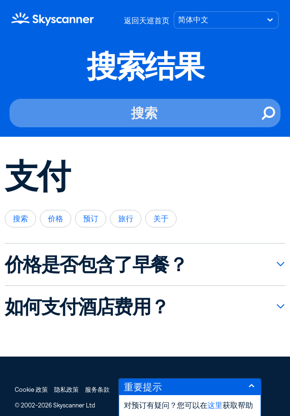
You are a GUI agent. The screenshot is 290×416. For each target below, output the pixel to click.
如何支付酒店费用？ (87, 306)
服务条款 (97, 389)
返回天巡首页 (146, 20)
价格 (55, 218)
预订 (90, 218)
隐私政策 (66, 389)
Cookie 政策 (31, 389)
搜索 (20, 218)
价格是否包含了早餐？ (96, 264)
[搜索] (145, 113)
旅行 (125, 218)
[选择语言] (226, 19)
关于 (160, 218)
